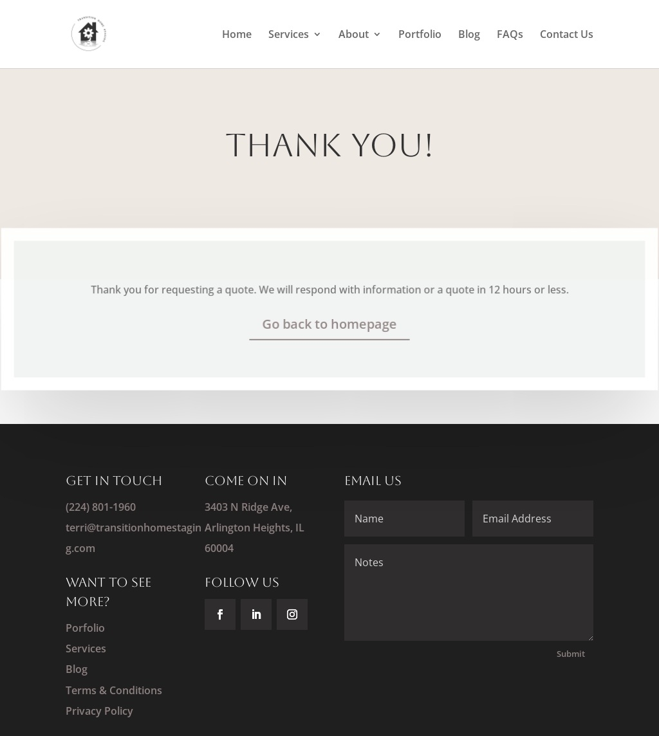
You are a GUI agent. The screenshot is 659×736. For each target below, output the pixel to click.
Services (288, 35)
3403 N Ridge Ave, (248, 507)
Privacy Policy (99, 711)
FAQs (510, 35)
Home (237, 35)
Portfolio (419, 35)
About (354, 35)
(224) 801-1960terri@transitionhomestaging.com (133, 527)
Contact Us (566, 35)
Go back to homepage (329, 323)
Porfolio (85, 628)
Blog (469, 35)
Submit (571, 653)
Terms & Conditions (114, 690)
